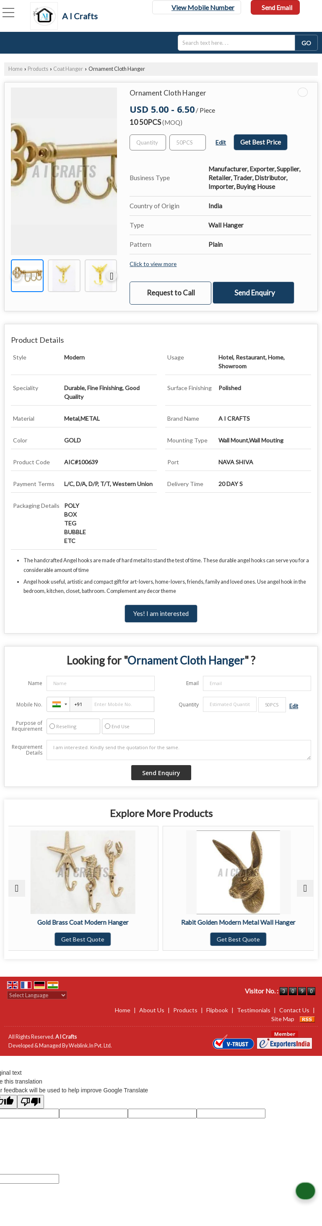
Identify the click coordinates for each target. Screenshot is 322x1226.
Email (192, 683)
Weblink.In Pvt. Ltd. (90, 1045)
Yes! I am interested (161, 613)
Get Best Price (260, 142)
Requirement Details (27, 750)
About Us (151, 1010)
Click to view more (153, 263)
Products (38, 69)
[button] (202, 7)
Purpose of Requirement (27, 726)
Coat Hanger (68, 69)
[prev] (16, 275)
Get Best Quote (83, 939)
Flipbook (217, 1010)
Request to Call (171, 292)
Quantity (189, 704)
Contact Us (294, 1010)
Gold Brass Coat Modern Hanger (84, 922)
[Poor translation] (30, 1102)
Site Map (282, 1018)
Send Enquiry (254, 292)
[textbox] (239, 43)
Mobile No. (29, 704)
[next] (111, 275)
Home (15, 69)
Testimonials (253, 1010)
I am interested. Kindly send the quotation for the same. (179, 750)
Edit (221, 142)
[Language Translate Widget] (37, 995)
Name (35, 683)
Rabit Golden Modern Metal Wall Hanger (238, 922)
